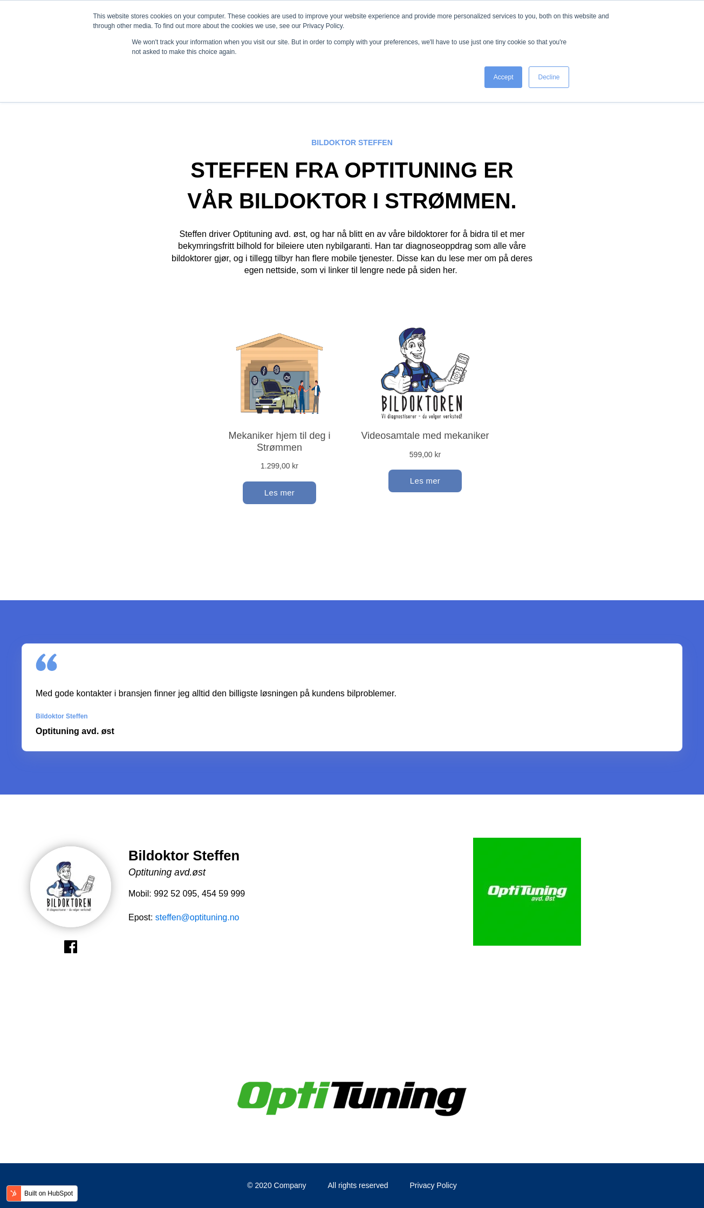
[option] (527, 893)
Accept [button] (504, 77)
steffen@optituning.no (197, 917)
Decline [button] (548, 77)
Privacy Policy (433, 1185)
